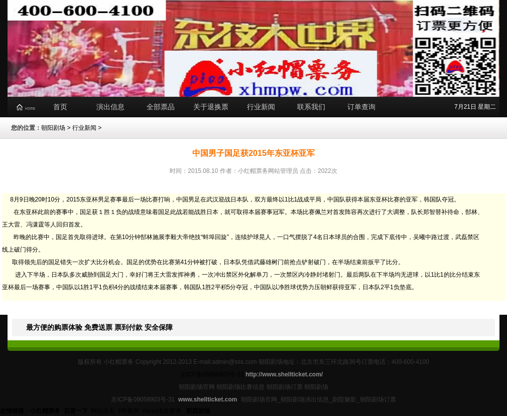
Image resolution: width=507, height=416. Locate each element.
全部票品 (161, 107)
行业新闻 (261, 107)
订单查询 (361, 107)
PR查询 (128, 410)
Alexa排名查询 (162, 410)
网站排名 (103, 410)
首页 (60, 107)
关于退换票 (210, 107)
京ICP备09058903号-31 (212, 374)
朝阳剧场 (53, 127)
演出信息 (110, 107)
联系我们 (311, 107)
